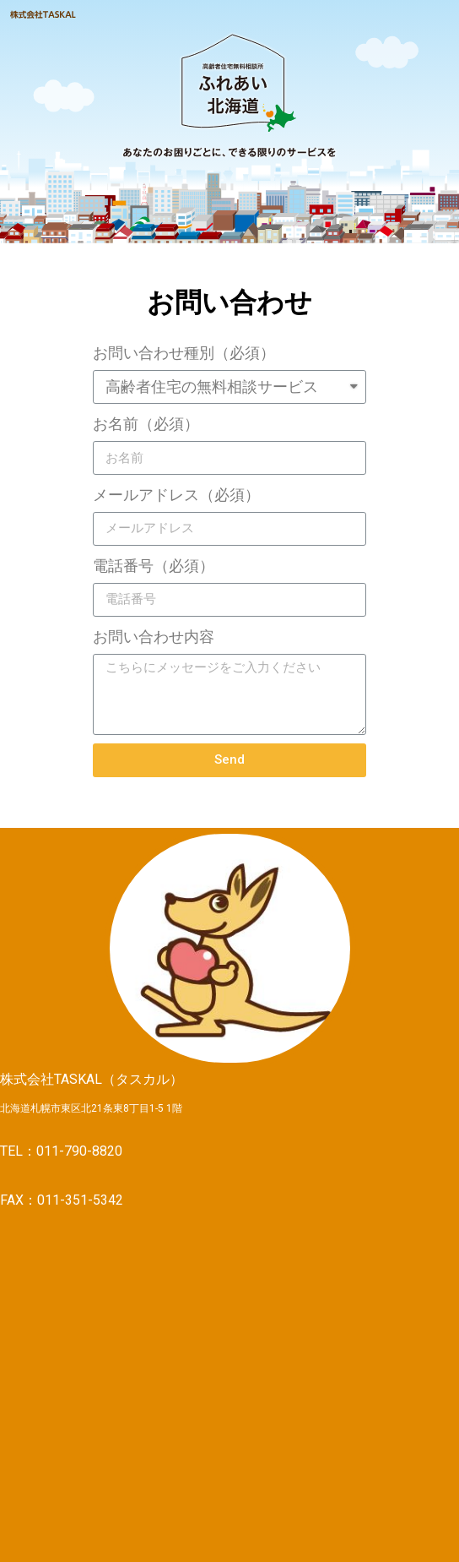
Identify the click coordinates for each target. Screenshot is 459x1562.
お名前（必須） (146, 424)
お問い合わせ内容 (153, 636)
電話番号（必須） (153, 565)
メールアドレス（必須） (176, 494)
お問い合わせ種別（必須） (184, 353)
